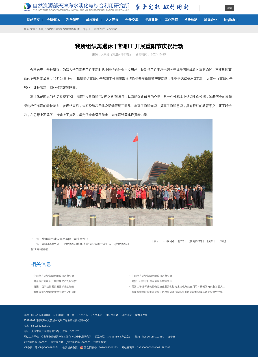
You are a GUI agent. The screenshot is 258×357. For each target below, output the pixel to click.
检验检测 (190, 19)
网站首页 (33, 19)
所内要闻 (52, 29)
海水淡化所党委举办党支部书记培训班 (55, 292)
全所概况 (53, 19)
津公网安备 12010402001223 (101, 347)
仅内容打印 (196, 241)
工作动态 (171, 19)
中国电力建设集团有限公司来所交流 (65, 239)
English (229, 19)
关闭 (210, 241)
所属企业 (210, 19)
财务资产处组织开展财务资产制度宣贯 (55, 281)
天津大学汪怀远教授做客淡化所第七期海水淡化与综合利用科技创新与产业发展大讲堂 (179, 286)
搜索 (229, 8)
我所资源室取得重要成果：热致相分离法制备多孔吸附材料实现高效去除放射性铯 (177, 292)
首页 (41, 29)
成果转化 (92, 19)
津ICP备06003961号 (46, 347)
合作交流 (131, 19)
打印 (181, 241)
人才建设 (112, 19)
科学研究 (72, 19)
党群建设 (151, 19)
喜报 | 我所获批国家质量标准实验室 (152, 281)
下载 (222, 241)
